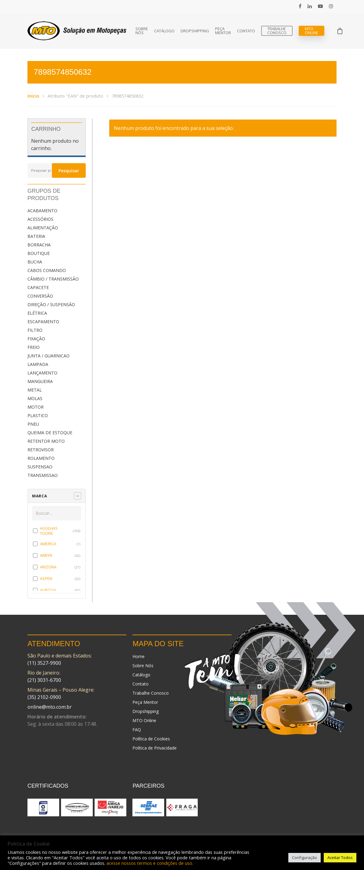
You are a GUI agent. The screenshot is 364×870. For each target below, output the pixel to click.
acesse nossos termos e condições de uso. (149, 863)
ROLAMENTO (41, 458)
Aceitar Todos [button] (340, 857)
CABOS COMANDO (46, 270)
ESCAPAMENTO (43, 321)
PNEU (33, 424)
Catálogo (164, 31)
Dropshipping (195, 31)
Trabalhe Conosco (277, 31)
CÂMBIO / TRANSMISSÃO (53, 279)
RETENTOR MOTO (46, 441)
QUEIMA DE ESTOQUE (49, 432)
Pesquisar (69, 171)
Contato (246, 31)
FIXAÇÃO (36, 339)
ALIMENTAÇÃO (42, 228)
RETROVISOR (40, 450)
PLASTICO (37, 415)
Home (138, 656)
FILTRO (34, 330)
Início (33, 96)
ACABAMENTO (42, 210)
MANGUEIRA (40, 381)
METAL (34, 390)
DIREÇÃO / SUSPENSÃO (51, 304)
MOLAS (34, 398)
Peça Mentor (223, 31)
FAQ (136, 729)
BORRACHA (39, 245)
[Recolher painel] (77, 495)
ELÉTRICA (37, 313)
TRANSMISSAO (42, 475)
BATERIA (36, 236)
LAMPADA (37, 364)
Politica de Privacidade (154, 748)
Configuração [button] (304, 857)
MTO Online (311, 31)
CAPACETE (38, 287)
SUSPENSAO (39, 467)
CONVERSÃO (40, 296)
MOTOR (35, 407)
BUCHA (34, 262)
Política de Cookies (151, 739)
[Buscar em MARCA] (56, 513)
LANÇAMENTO (42, 373)
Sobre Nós (141, 31)
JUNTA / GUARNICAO (48, 356)
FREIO (33, 347)
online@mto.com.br (49, 707)
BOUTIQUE (38, 253)
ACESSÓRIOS (40, 219)
